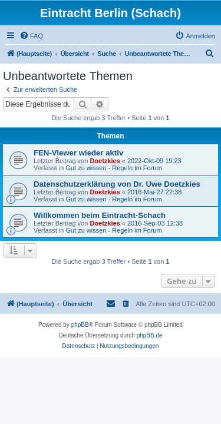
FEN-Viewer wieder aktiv (78, 152)
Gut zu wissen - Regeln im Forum (113, 167)
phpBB (80, 325)
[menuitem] (31, 36)
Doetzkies (105, 160)
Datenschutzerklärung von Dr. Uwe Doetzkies (117, 184)
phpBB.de (150, 335)
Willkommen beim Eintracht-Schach (100, 215)
